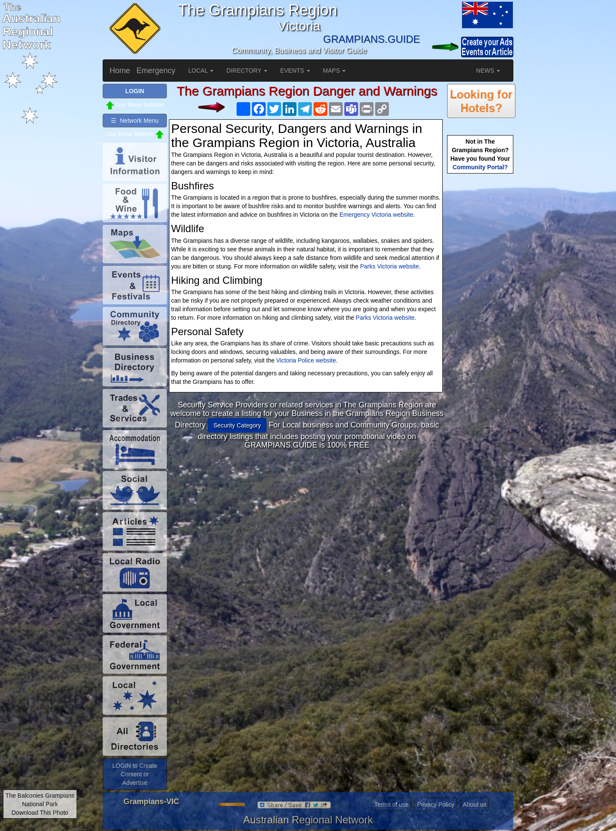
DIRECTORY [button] (246, 70)
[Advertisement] (307, 521)
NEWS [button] (488, 70)
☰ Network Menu (134, 120)
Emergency (155, 70)
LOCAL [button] (200, 70)
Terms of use (391, 804)
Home (120, 70)
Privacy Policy (435, 804)
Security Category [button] (237, 425)
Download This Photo (40, 812)
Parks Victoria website (389, 266)
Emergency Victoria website (376, 214)
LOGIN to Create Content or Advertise (134, 774)
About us (474, 804)
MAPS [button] (334, 70)
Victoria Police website (306, 360)
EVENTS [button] (295, 70)
